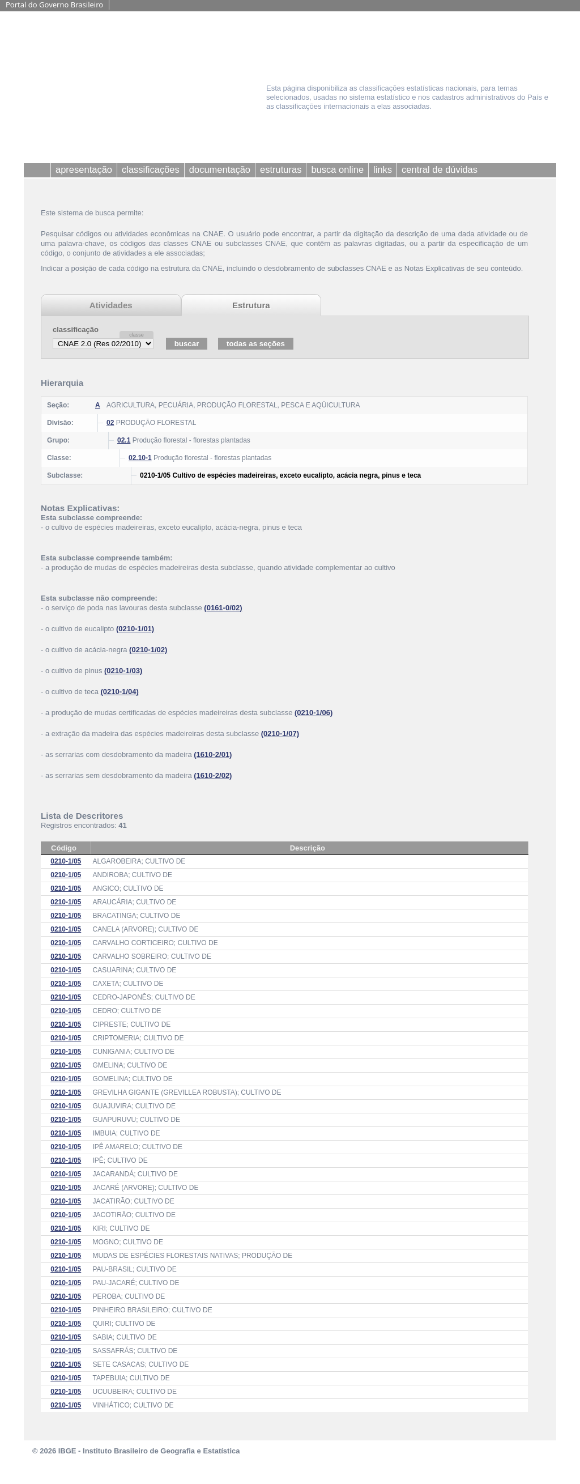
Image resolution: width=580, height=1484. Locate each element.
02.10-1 (140, 458)
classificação (76, 329)
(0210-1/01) (135, 628)
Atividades (111, 305)
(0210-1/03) (123, 670)
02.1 (123, 440)
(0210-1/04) (120, 691)
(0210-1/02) (148, 649)
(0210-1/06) (313, 712)
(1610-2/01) (213, 754)
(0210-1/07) (280, 733)
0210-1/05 (65, 861)
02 (110, 423)
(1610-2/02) (213, 775)
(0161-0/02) (223, 607)
